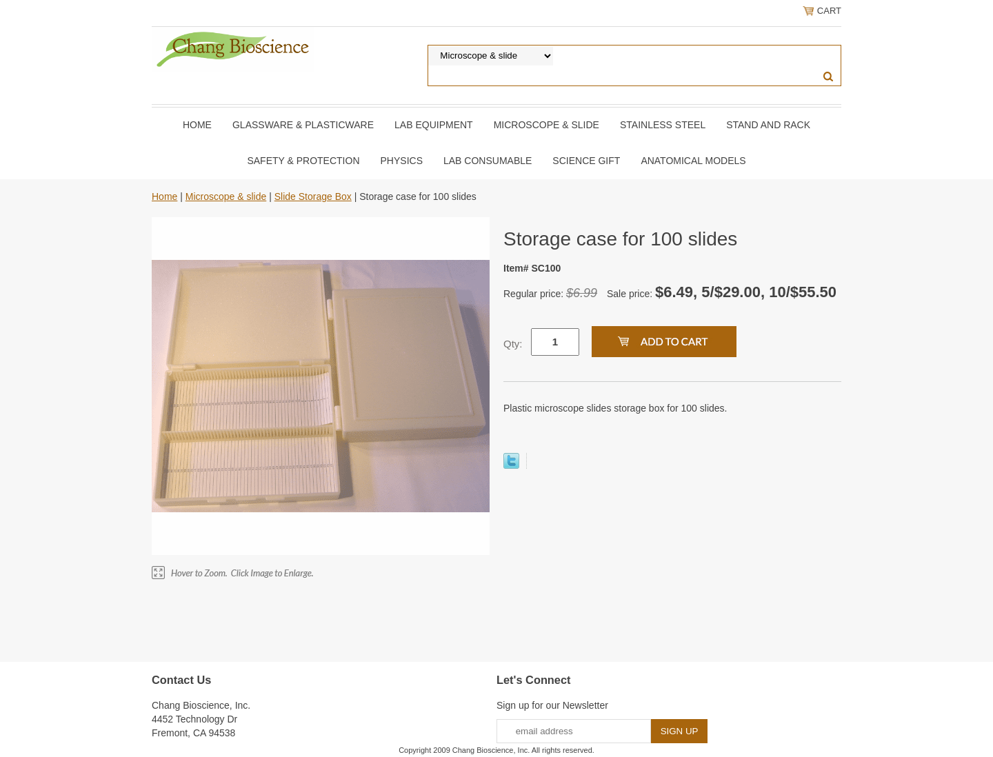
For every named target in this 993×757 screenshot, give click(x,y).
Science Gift (586, 160)
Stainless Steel (662, 124)
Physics (402, 160)
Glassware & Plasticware (303, 124)
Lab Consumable (487, 160)
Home (197, 124)
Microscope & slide (546, 124)
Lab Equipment (433, 124)
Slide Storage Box (313, 196)
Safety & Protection (303, 160)
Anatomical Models (693, 160)
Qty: (513, 344)
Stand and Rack (768, 124)
